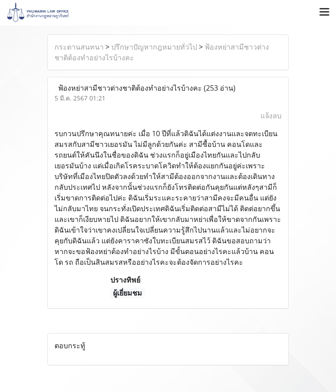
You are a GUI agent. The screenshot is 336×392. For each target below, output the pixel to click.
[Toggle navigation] (324, 12)
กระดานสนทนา (79, 47)
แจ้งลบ (270, 116)
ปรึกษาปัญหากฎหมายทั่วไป (154, 47)
